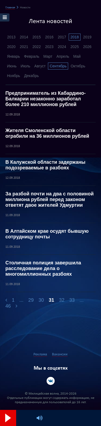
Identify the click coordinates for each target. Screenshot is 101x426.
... (21, 300)
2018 (74, 37)
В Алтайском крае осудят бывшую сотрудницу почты (47, 233)
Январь (13, 56)
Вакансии (60, 354)
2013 (11, 37)
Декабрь (31, 76)
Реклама (40, 354)
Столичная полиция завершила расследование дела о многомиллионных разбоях (43, 268)
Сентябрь (58, 66)
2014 (24, 37)
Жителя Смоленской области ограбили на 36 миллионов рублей (47, 133)
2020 (11, 47)
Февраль (31, 56)
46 (8, 306)
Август (40, 66)
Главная (10, 7)
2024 (62, 47)
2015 (36, 37)
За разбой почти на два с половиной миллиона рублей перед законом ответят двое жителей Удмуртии (49, 199)
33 (72, 300)
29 (31, 300)
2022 (36, 47)
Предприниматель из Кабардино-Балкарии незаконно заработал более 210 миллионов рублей (45, 98)
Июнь (12, 66)
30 (41, 300)
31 (51, 300)
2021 (24, 47)
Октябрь (78, 66)
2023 (49, 47)
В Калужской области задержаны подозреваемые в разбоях (45, 164)
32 (61, 300)
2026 (87, 47)
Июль (25, 66)
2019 (87, 37)
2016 (49, 37)
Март (48, 56)
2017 (62, 37)
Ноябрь (13, 76)
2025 (74, 47)
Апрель (62, 56)
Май (77, 56)
